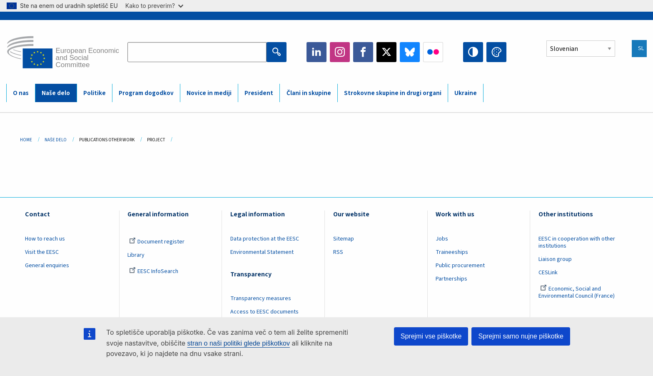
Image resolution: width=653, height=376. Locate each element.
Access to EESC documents (264, 312)
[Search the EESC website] (197, 52)
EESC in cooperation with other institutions (576, 242)
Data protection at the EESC (264, 239)
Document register (156, 242)
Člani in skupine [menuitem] (309, 93)
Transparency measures (260, 298)
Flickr (433, 52)
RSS (338, 252)
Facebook (363, 52)
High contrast (473, 52)
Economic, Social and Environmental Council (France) (577, 292)
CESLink (548, 272)
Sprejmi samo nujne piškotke (520, 336)
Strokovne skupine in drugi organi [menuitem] (392, 93)
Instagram (340, 52)
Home (26, 140)
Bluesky (410, 52)
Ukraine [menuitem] (465, 93)
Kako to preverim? (154, 5)
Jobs (442, 239)
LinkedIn (316, 52)
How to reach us (45, 239)
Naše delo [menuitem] (56, 93)
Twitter (386, 52)
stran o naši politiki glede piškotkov (238, 343)
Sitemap (343, 239)
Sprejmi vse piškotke (431, 336)
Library (136, 255)
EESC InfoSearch (153, 271)
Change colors (496, 52)
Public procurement (460, 265)
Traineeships (452, 252)
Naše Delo (56, 140)
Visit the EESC (42, 252)
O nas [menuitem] (21, 93)
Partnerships (451, 279)
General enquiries (47, 265)
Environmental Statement (262, 252)
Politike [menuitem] (94, 93)
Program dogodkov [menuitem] (146, 93)
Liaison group (555, 259)
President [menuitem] (258, 93)
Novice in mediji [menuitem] (209, 93)
